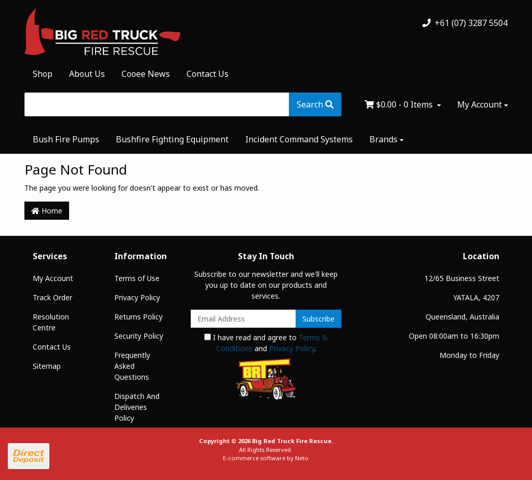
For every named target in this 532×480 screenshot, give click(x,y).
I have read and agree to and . (266, 342)
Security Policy (138, 336)
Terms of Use (136, 278)
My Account (53, 278)
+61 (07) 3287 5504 (465, 23)
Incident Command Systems (299, 139)
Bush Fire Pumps (66, 139)
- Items (400, 104)
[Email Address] (243, 319)
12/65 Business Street (461, 278)
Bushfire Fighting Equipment (172, 139)
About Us (87, 73)
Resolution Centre (51, 322)
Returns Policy (138, 317)
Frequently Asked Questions (132, 366)
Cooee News (146, 73)
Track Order (52, 297)
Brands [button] (383, 139)
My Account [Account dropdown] (479, 104)
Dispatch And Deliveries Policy (136, 407)
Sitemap (47, 366)
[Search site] (315, 104)
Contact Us (208, 73)
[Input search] (156, 104)
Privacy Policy (137, 297)
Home (46, 211)
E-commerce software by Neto (266, 458)
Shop (42, 73)
